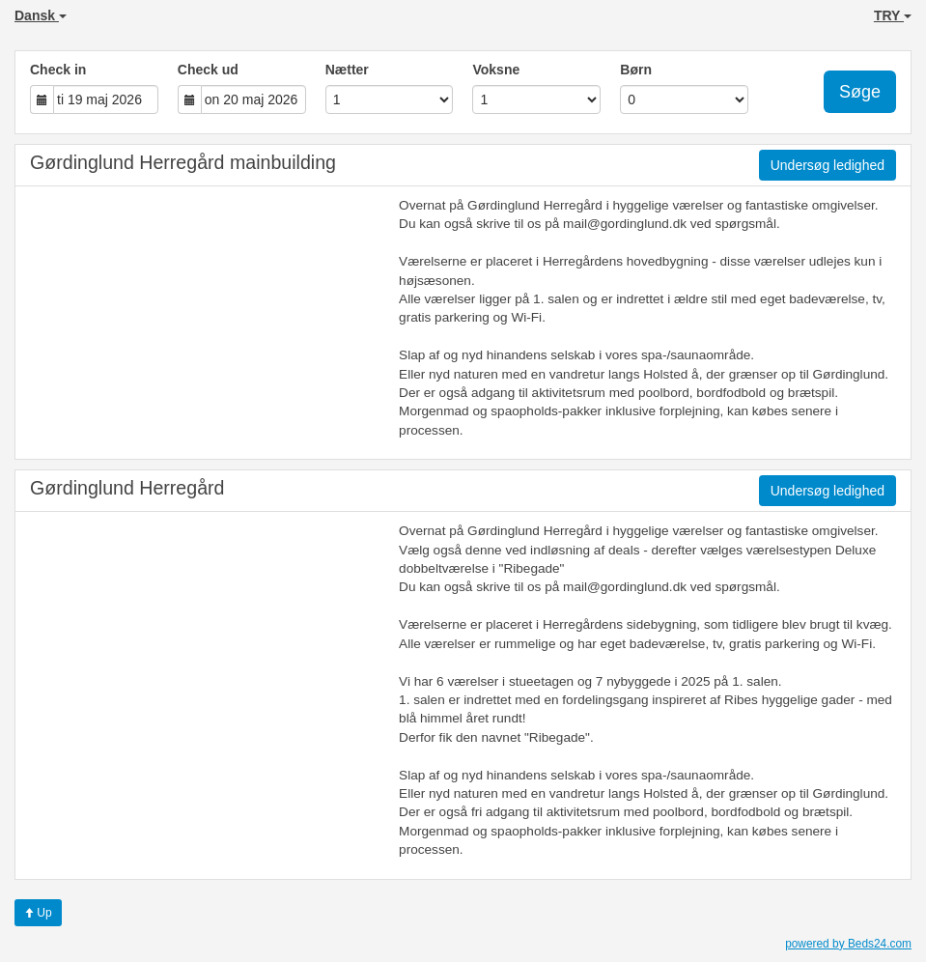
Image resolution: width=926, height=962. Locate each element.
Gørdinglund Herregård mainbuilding (183, 162)
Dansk (40, 15)
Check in (58, 69)
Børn (636, 69)
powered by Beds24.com (848, 943)
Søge (860, 91)
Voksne (495, 69)
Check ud (208, 69)
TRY (893, 15)
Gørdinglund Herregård (127, 487)
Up (38, 913)
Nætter (347, 69)
